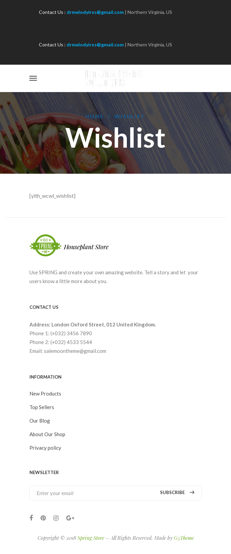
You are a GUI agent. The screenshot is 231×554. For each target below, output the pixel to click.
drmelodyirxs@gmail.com (95, 12)
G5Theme (184, 537)
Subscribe (177, 492)
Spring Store (90, 537)
